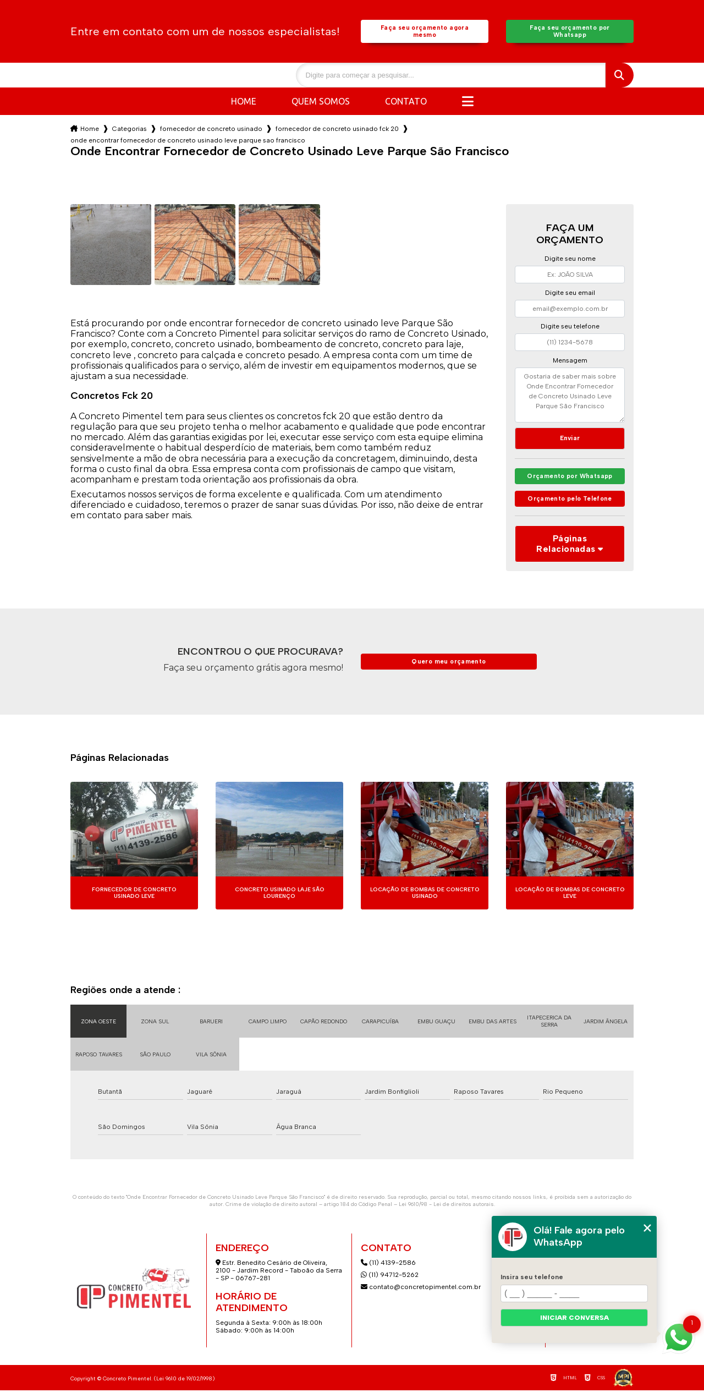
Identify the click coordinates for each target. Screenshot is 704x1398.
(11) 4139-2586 (388, 1270)
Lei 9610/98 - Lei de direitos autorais (446, 1211)
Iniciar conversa (574, 1318)
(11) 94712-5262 (390, 1282)
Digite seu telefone (570, 328)
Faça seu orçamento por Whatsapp (569, 32)
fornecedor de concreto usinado (211, 131)
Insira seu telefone (532, 1277)
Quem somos (321, 103)
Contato (406, 103)
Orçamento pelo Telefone (570, 506)
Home (243, 103)
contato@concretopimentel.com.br (421, 1294)
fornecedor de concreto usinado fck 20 (337, 131)
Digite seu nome (570, 261)
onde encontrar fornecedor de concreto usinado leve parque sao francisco (187, 142)
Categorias (129, 131)
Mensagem (570, 362)
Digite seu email (570, 295)
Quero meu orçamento (449, 669)
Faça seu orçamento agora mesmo (424, 32)
